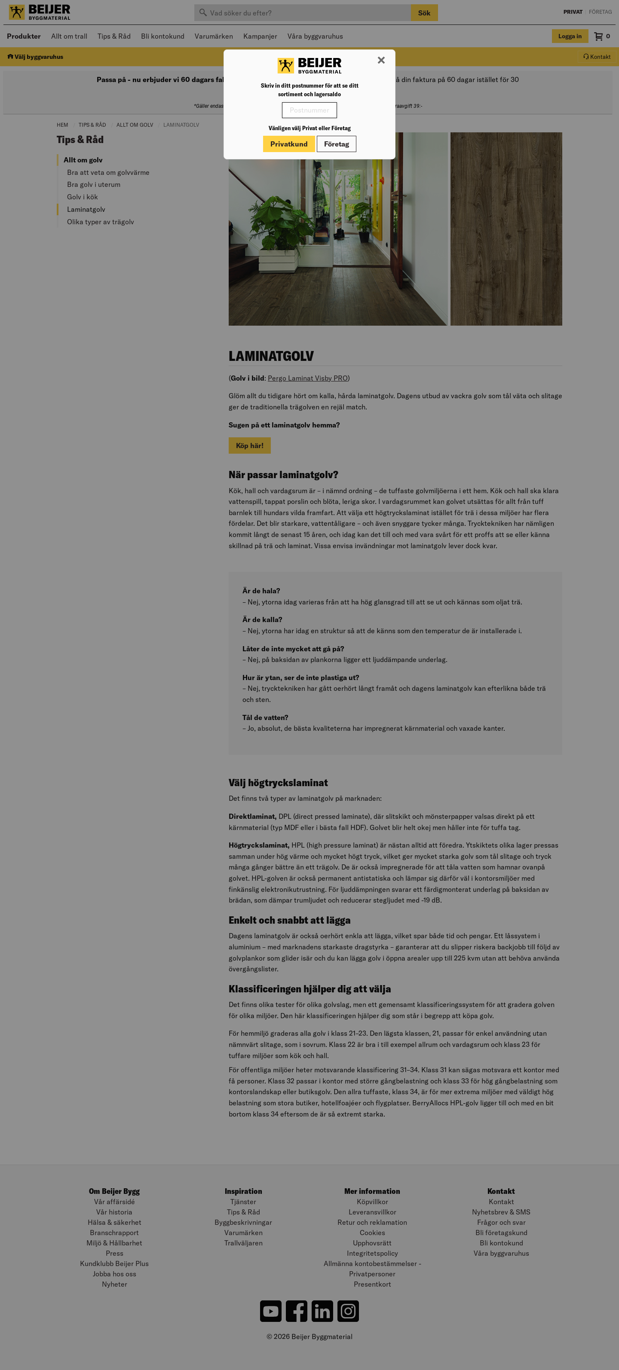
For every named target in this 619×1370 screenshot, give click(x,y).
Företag (336, 144)
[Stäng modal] (381, 60)
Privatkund (289, 144)
